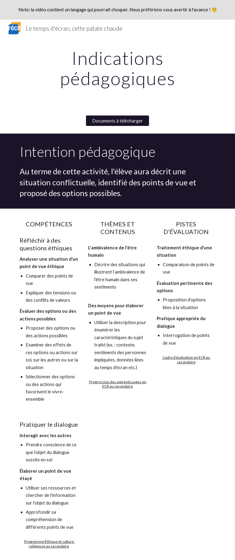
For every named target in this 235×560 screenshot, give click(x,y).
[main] (117, 68)
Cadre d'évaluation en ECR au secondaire (186, 359)
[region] (117, 10)
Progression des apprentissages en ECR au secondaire (118, 384)
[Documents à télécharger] (117, 121)
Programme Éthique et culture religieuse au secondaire (49, 543)
